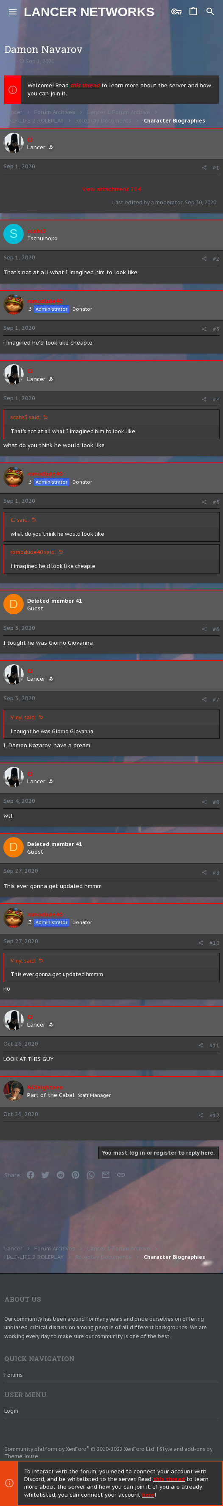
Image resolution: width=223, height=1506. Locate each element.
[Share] (204, 168)
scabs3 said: (26, 417)
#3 (216, 329)
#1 (216, 167)
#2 (216, 258)
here (148, 1494)
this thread (85, 85)
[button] (13, 12)
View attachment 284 (111, 189)
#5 (216, 502)
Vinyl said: (23, 717)
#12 (214, 1115)
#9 (216, 872)
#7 (216, 699)
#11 (214, 1045)
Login (11, 1411)
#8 (216, 802)
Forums (13, 1375)
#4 (216, 399)
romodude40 (44, 301)
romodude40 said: (33, 552)
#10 (214, 942)
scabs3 (36, 230)
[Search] (210, 12)
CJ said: (20, 520)
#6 (216, 629)
